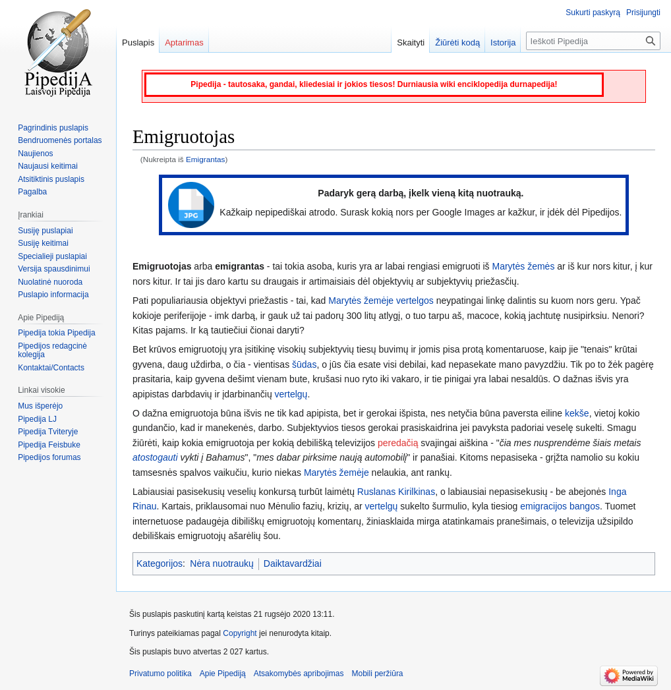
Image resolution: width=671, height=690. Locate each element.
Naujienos (35, 153)
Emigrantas (205, 159)
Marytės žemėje (361, 300)
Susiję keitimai (43, 243)
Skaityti (410, 42)
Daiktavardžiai (293, 563)
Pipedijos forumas (49, 457)
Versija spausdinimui (54, 268)
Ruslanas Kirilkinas (396, 491)
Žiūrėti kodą (457, 42)
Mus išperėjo (40, 406)
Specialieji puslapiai (52, 256)
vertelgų (291, 394)
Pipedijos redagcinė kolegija (52, 350)
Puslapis (138, 42)
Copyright (239, 633)
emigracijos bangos (560, 506)
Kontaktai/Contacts (51, 367)
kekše (577, 413)
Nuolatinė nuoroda (50, 282)
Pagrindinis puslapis (53, 127)
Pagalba (32, 191)
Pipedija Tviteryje (48, 431)
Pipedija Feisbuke (49, 444)
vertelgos (415, 300)
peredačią (398, 443)
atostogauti (155, 457)
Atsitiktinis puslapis (51, 179)
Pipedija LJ (37, 419)
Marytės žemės (523, 266)
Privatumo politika (160, 673)
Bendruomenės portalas (60, 140)
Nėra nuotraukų (222, 563)
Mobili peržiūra (377, 673)
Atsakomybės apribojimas (299, 673)
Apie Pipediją (223, 673)
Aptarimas (184, 42)
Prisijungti (643, 12)
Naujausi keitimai (48, 166)
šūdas (304, 364)
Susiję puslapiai (45, 230)
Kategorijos (159, 563)
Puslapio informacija (53, 294)
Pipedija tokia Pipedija (56, 332)
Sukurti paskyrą (593, 12)
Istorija (502, 42)
